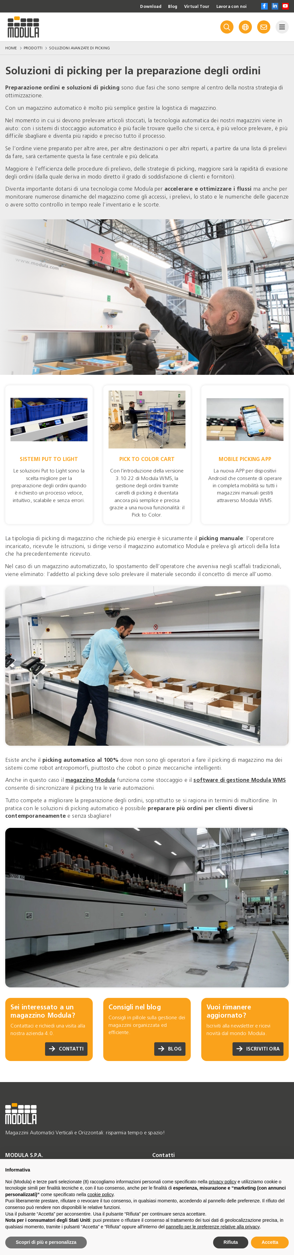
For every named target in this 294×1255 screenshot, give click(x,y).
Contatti (65, 1049)
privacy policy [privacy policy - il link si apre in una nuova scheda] (222, 1181)
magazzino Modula (91, 780)
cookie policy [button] (100, 1194)
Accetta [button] (269, 1242)
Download (141, 6)
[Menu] (282, 27)
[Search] (226, 27)
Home (11, 48)
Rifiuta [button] (231, 1242)
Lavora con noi (229, 6)
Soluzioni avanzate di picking (79, 48)
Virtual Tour (191, 6)
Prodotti (33, 48)
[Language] (245, 27)
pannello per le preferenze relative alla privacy (213, 1226)
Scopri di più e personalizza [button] (46, 1242)
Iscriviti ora (257, 1049)
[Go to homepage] (23, 27)
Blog (165, 6)
